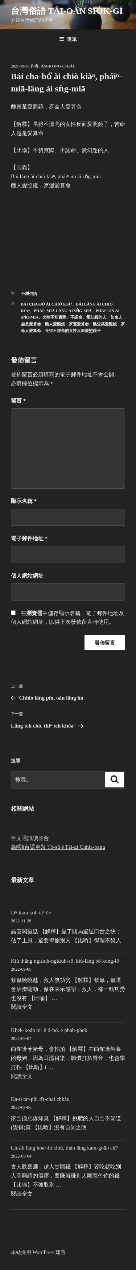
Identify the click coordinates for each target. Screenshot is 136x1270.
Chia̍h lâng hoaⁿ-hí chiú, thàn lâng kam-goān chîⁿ (65, 1148)
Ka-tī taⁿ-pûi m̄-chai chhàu (40, 1099)
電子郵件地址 (29, 538)
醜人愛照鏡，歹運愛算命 (67, 324)
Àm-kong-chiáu (58, 66)
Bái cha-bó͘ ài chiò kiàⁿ (46, 304)
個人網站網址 (27, 576)
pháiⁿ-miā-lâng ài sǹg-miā (63, 310)
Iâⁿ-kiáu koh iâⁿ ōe (31, 912)
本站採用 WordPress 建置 (38, 1252)
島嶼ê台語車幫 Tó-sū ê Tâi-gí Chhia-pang (58, 847)
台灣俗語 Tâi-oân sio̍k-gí (67, 11)
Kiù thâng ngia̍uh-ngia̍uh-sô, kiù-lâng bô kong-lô (65, 961)
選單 (68, 39)
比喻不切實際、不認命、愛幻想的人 (74, 317)
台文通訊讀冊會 (30, 838)
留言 (18, 400)
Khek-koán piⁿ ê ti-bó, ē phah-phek (49, 1030)
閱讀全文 (22, 1007)
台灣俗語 (29, 293)
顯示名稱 (24, 501)
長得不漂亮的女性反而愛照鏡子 (73, 330)
